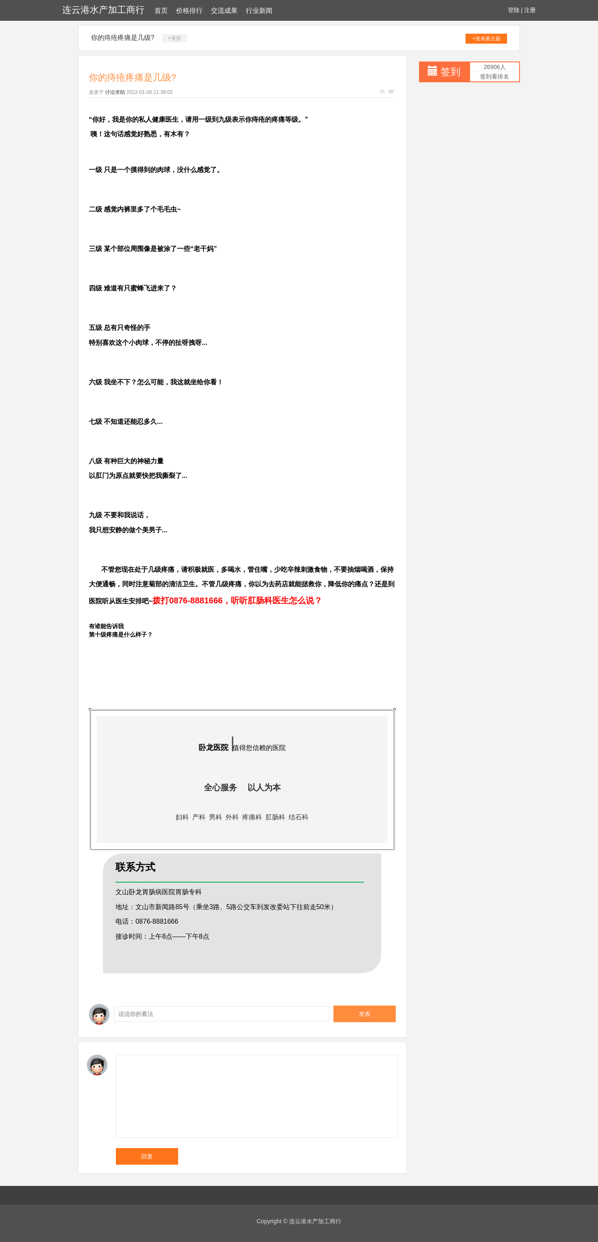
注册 (530, 10)
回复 (147, 1156)
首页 (161, 10)
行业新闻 (259, 10)
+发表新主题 (486, 39)
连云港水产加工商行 (103, 10)
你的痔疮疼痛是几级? (122, 37)
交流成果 (224, 10)
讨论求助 (115, 92)
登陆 (514, 10)
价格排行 (189, 10)
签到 (451, 71)
